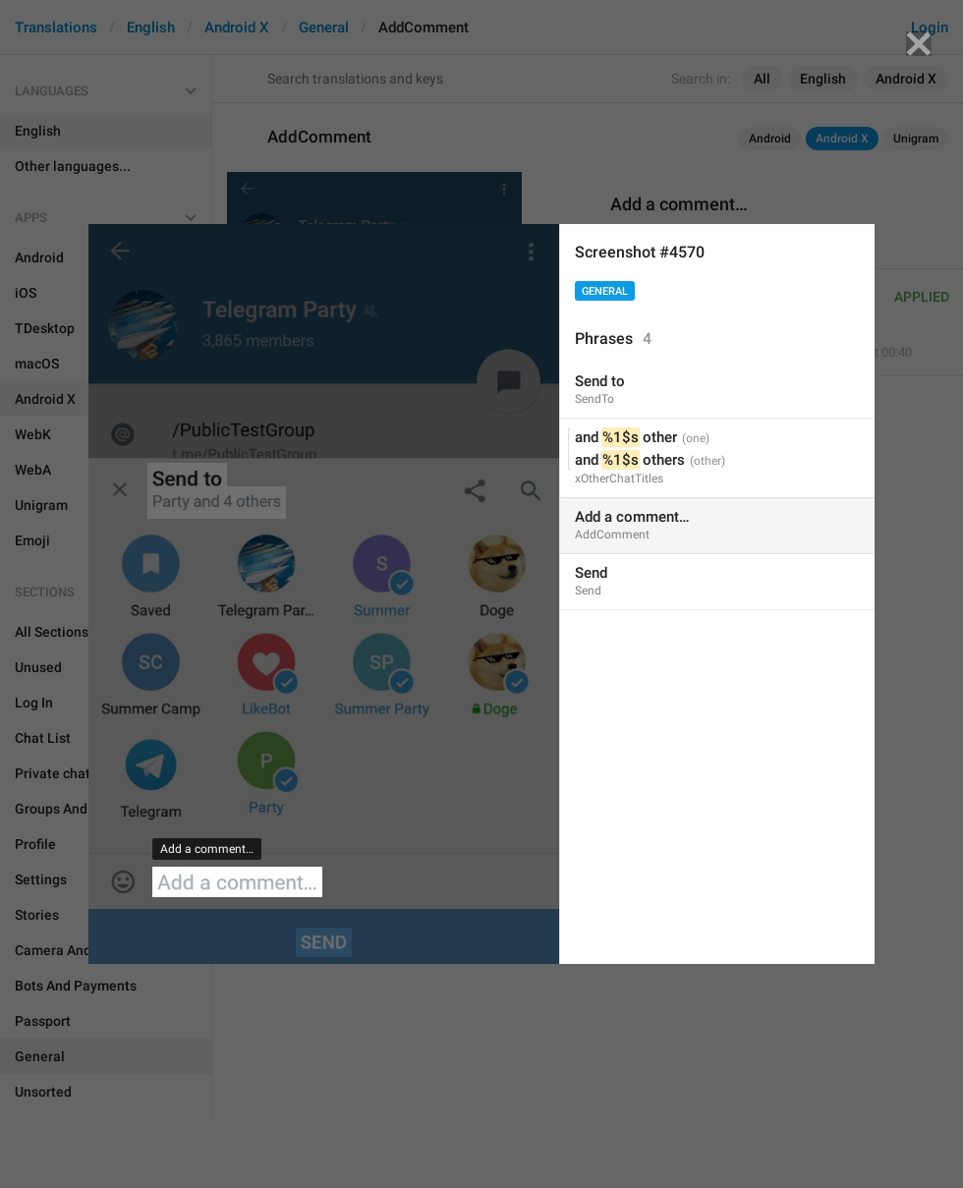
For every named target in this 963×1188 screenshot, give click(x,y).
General (605, 291)
